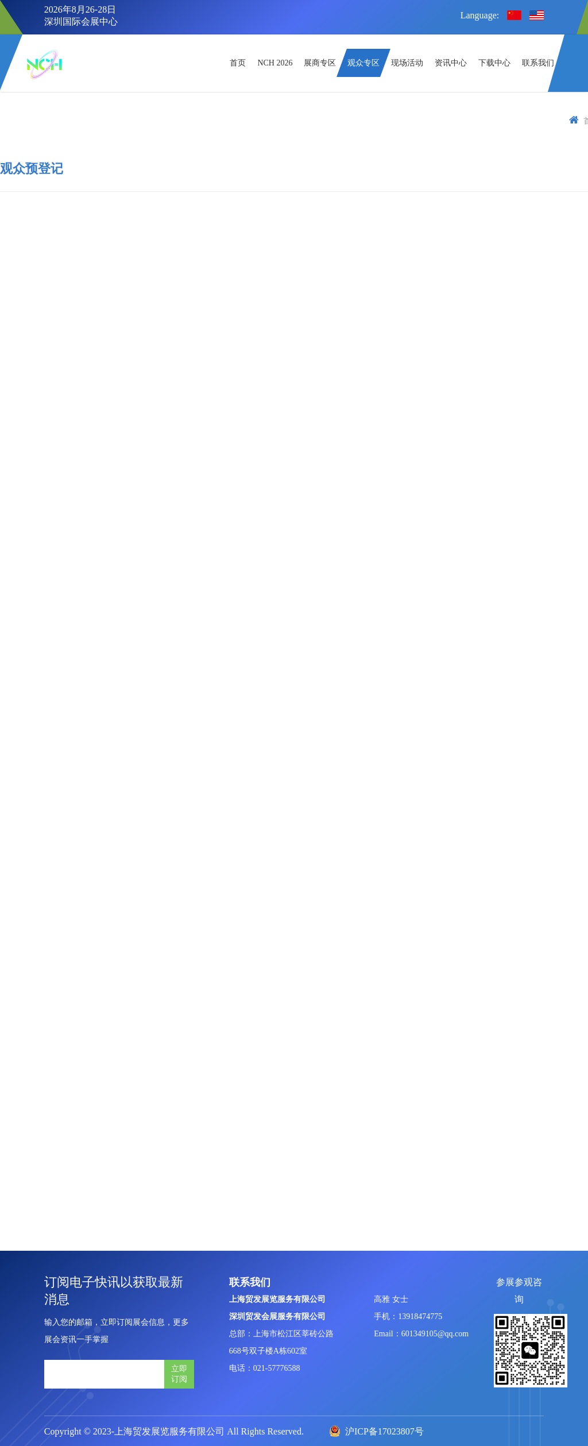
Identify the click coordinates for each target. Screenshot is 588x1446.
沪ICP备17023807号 (376, 1431)
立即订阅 (179, 1373)
